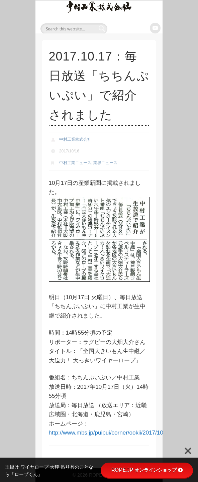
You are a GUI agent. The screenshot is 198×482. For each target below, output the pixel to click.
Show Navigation (149, 28)
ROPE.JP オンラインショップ (147, 470)
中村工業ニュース (75, 162)
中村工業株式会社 (75, 139)
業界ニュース (105, 162)
